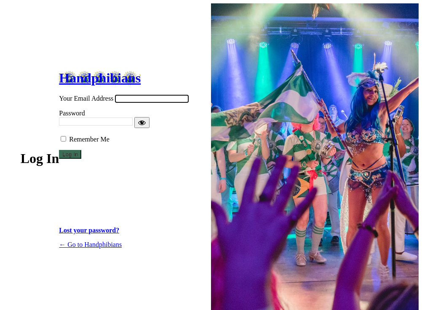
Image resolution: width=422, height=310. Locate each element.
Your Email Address (86, 98)
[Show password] (142, 122)
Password (72, 113)
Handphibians (100, 78)
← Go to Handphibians (90, 244)
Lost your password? (89, 230)
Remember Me (89, 139)
